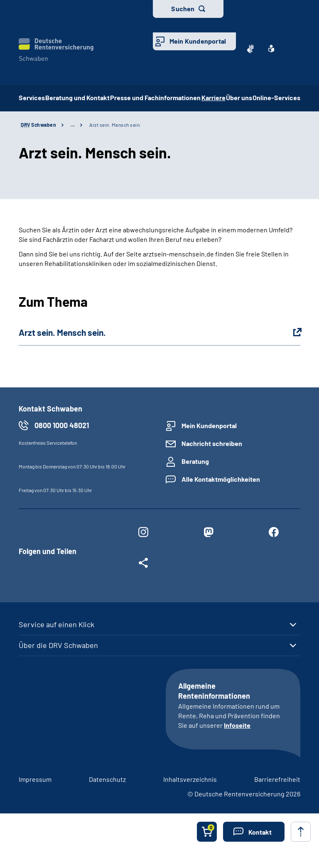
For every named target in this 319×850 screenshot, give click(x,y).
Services (32, 97)
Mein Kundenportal (197, 41)
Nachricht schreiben (212, 443)
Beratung (195, 461)
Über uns (239, 97)
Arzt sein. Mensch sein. (115, 125)
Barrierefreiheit (277, 779)
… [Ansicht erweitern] (73, 124)
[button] (254, 832)
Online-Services (276, 97)
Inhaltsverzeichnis (190, 779)
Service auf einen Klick (56, 624)
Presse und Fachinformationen (155, 97)
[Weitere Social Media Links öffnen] (143, 564)
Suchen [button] (182, 8)
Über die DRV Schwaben (58, 645)
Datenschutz (107, 779)
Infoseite (237, 725)
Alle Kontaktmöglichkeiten (221, 479)
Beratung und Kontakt (77, 97)
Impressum (35, 779)
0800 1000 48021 (61, 425)
